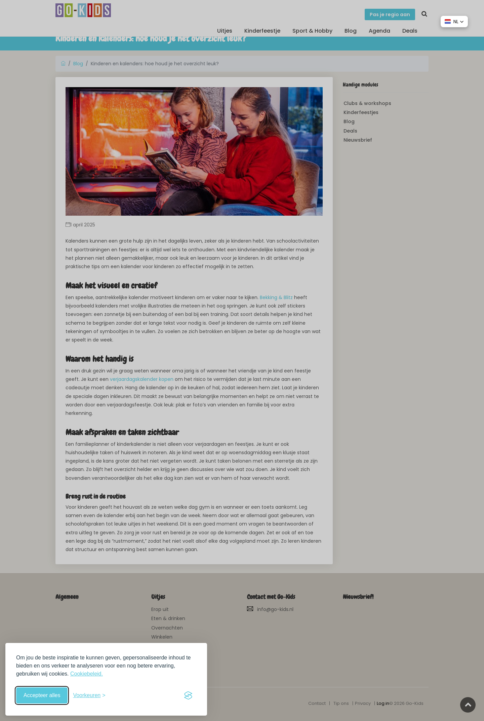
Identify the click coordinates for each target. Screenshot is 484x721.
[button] (454, 22)
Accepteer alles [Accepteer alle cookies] (42, 695)
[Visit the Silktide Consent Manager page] (188, 695)
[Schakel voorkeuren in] (89, 695)
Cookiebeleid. (86, 674)
